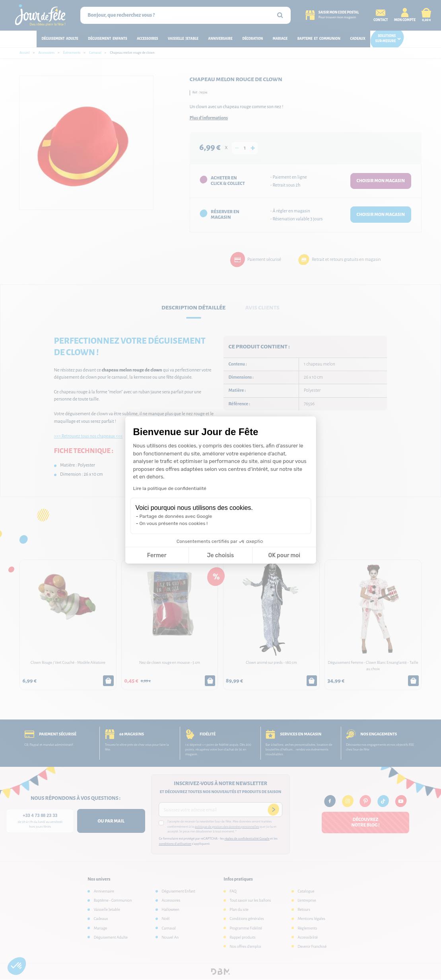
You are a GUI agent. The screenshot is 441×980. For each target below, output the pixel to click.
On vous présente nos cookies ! (174, 523)
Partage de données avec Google (176, 516)
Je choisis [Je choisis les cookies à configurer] (220, 555)
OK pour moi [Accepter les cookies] (284, 555)
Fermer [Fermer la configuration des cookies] (157, 555)
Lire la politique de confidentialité (169, 488)
